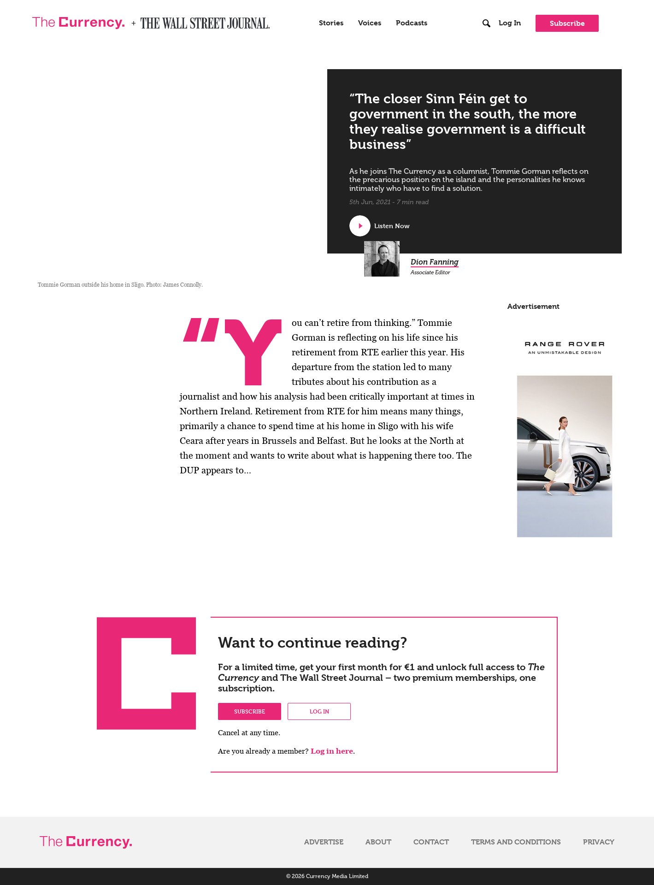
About (378, 842)
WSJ (148, 20)
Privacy (598, 842)
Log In (510, 23)
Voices (369, 23)
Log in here (332, 751)
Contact (431, 842)
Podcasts (411, 23)
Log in (319, 711)
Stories (331, 23)
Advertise (323, 842)
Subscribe (567, 23)
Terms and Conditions (516, 842)
